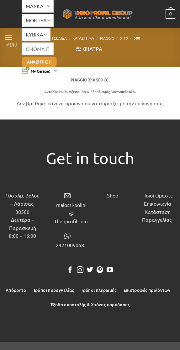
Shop (112, 195)
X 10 (124, 38)
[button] (11, 40)
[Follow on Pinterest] (100, 270)
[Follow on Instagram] (80, 270)
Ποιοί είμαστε (157, 195)
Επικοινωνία (157, 203)
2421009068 (70, 245)
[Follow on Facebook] (70, 270)
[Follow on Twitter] (90, 270)
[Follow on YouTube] (110, 270)
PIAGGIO (107, 38)
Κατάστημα (83, 38)
